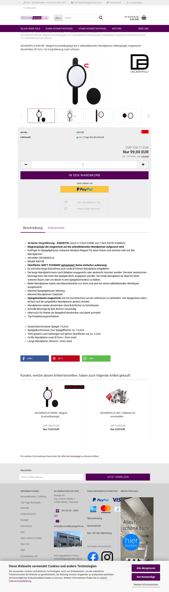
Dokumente (56, 228)
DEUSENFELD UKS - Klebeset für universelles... (117, 414)
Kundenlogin (134, 2)
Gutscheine (26, 526)
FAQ (22, 532)
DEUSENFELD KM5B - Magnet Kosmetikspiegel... (51, 414)
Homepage (75, 456)
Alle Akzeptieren (146, 568)
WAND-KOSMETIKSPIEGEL (59, 28)
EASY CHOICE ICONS (31, 538)
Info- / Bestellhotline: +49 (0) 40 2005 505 (44, 2)
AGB (22, 550)
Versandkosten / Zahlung (33, 496)
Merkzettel (29, 8)
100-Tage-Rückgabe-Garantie (86, 2)
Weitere (116, 28)
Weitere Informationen (146, 584)
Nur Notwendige (146, 576)
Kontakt (24, 520)
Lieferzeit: (25, 137)
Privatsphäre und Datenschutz (28, 559)
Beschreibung (33, 228)
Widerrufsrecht (28, 514)
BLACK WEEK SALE (30, 28)
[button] (34, 358)
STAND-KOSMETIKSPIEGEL (92, 28)
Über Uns (25, 544)
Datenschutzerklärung (20, 581)
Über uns (143, 28)
